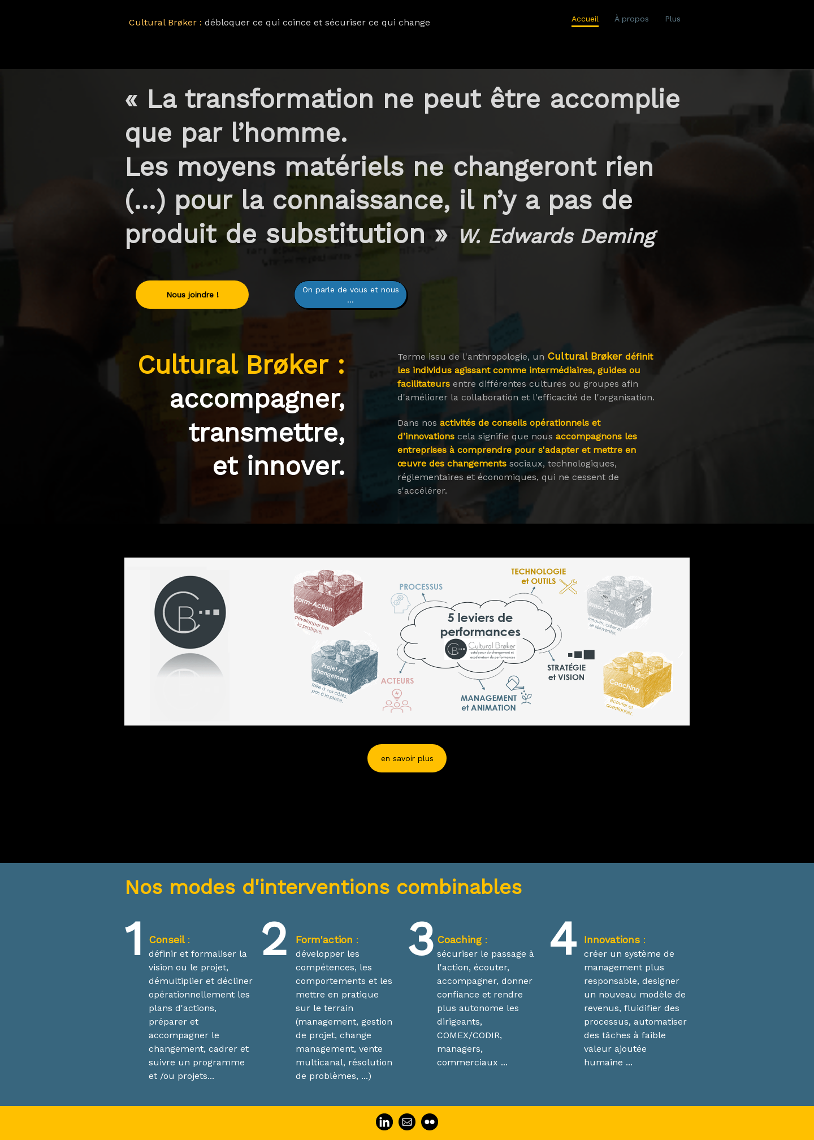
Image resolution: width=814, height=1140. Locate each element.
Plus (673, 18)
